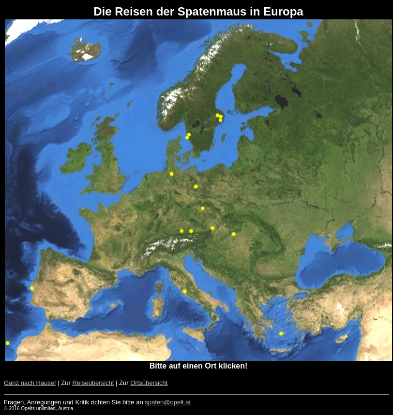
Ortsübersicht (148, 382)
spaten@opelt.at (168, 402)
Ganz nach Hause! (30, 382)
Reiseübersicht (93, 382)
